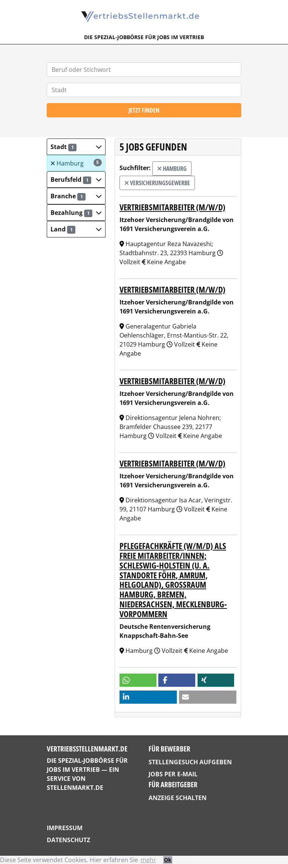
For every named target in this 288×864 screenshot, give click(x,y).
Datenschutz (68, 840)
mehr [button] (148, 860)
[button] (76, 146)
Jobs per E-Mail (173, 774)
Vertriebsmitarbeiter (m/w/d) (172, 207)
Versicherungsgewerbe (157, 183)
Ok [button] (168, 859)
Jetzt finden (144, 110)
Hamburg (76, 163)
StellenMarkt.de (75, 787)
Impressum (65, 828)
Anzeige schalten (178, 798)
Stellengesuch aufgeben (190, 762)
